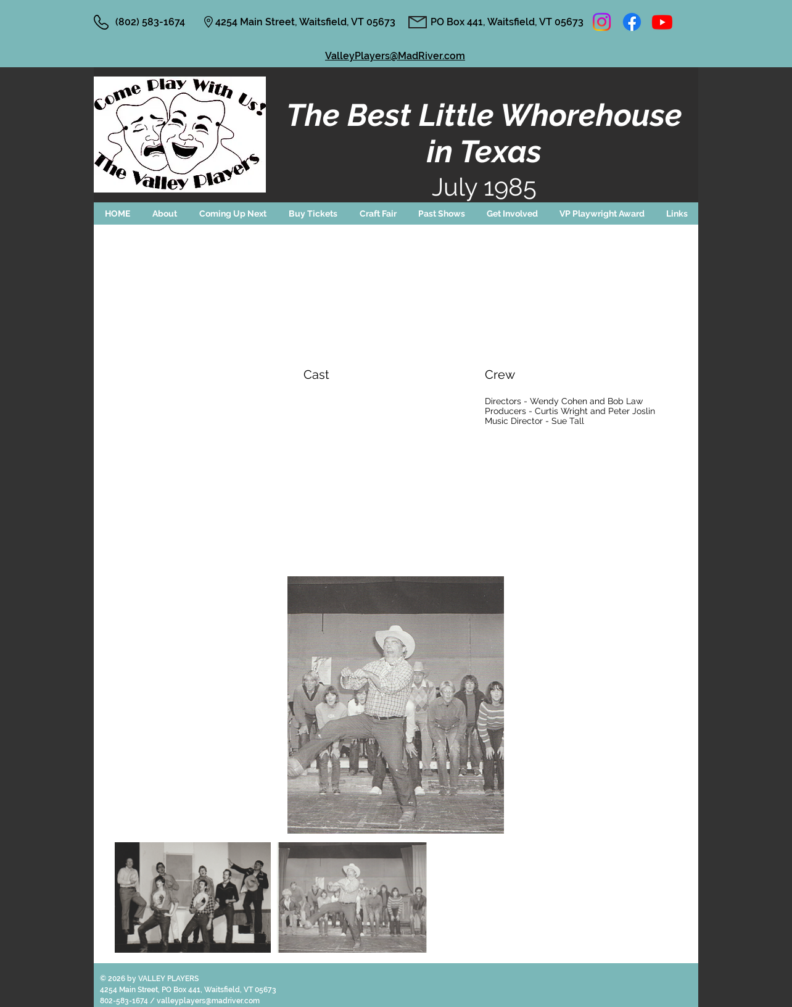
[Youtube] (662, 22)
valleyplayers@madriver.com (208, 1001)
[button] (233, 213)
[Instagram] (602, 22)
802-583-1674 (125, 1001)
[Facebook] (632, 22)
